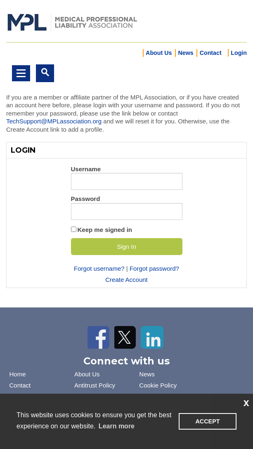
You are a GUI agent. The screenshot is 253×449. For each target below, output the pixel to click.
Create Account (126, 279)
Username (86, 169)
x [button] (246, 402)
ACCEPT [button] (207, 421)
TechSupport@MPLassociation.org (54, 121)
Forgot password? (154, 268)
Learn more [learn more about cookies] (117, 426)
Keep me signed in (105, 229)
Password (85, 198)
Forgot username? (99, 268)
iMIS (72, 21)
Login (239, 53)
